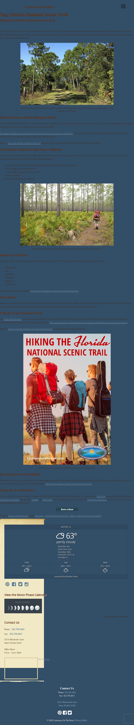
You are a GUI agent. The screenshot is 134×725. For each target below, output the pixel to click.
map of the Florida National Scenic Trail (24, 143)
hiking (72, 516)
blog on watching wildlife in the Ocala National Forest (30, 329)
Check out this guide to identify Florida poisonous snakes (68, 484)
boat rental (39, 516)
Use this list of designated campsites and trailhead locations (54, 291)
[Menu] (123, 6)
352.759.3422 (70, 692)
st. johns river (81, 516)
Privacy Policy (81, 720)
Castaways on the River (9, 500)
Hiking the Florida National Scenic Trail (27, 20)
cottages (35, 500)
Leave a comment (94, 516)
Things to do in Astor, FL (18, 516)
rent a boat (101, 496)
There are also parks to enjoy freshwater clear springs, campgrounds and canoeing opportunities (88, 322)
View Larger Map (43, 659)
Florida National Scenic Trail (56, 516)
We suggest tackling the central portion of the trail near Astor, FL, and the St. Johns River (36, 133)
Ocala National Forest (13, 319)
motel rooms (47, 500)
